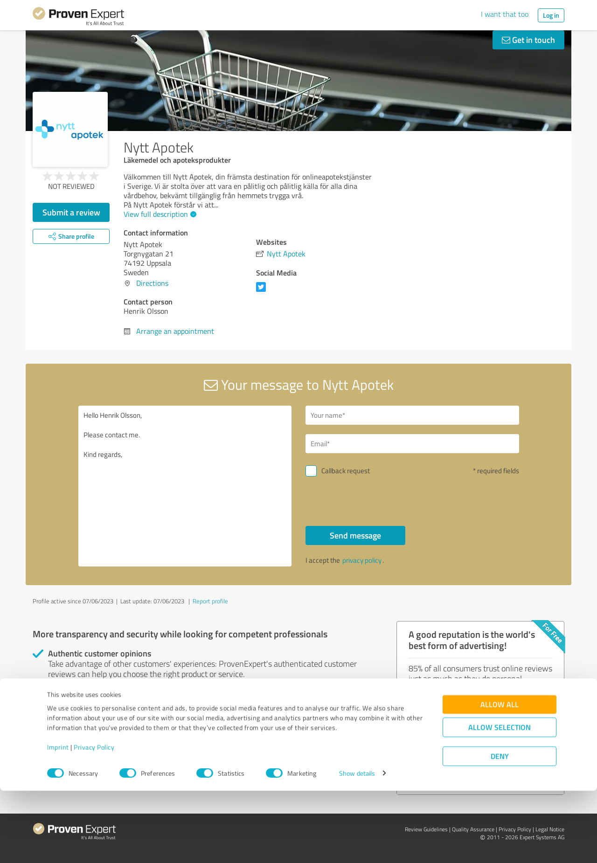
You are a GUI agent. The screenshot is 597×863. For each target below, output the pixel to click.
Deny (500, 828)
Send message (355, 535)
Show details (357, 845)
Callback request (345, 471)
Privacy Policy (94, 819)
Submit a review (71, 212)
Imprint (58, 819)
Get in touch (528, 40)
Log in (551, 15)
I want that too (504, 14)
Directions (152, 283)
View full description (159, 214)
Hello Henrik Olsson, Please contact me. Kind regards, (185, 486)
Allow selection (499, 799)
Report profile (210, 601)
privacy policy (362, 560)
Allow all (499, 776)
